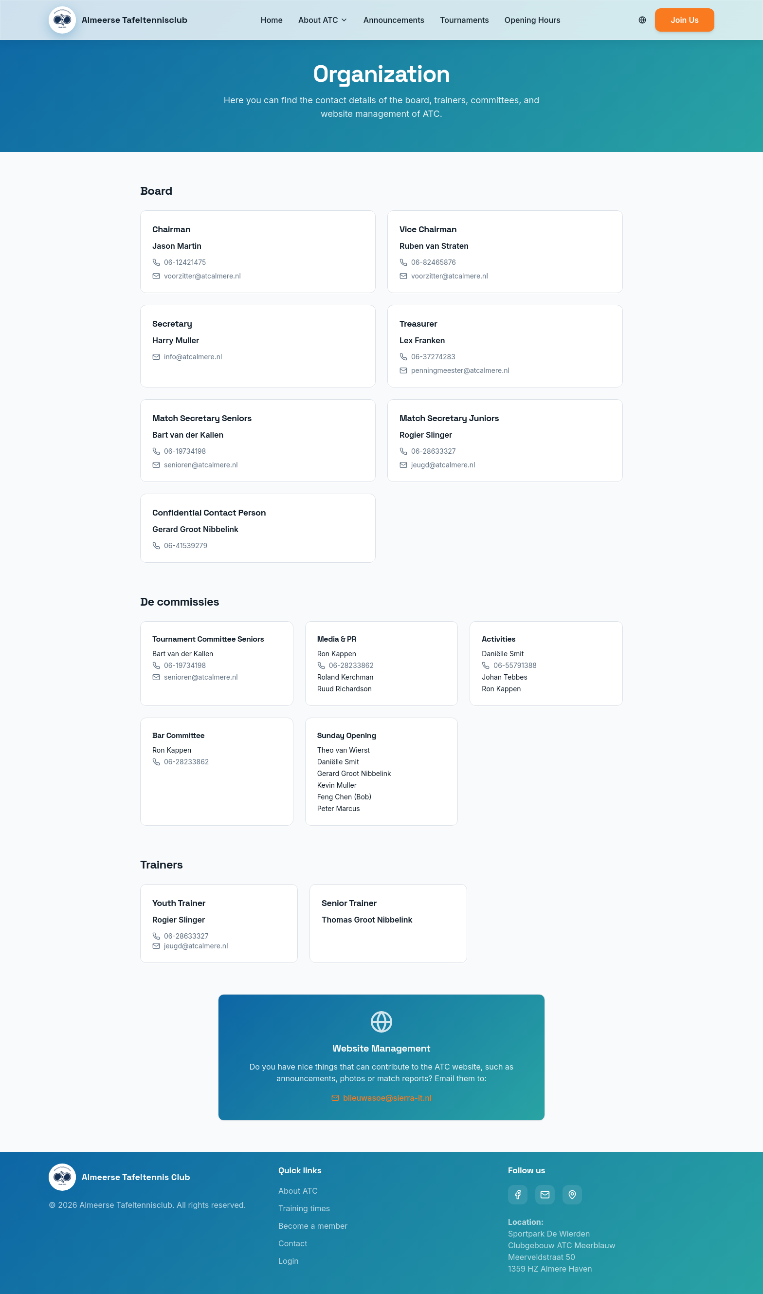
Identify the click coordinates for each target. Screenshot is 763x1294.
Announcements (393, 20)
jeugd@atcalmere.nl (437, 465)
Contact (292, 1243)
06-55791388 (509, 665)
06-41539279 (179, 545)
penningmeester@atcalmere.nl (454, 370)
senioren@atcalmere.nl (195, 465)
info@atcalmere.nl (187, 356)
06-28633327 (428, 451)
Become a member (312, 1226)
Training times (304, 1208)
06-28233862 (345, 665)
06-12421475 (179, 262)
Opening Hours (533, 20)
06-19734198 (179, 451)
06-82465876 (428, 262)
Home (272, 20)
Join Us (685, 20)
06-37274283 (427, 356)
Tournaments (464, 20)
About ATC (318, 20)
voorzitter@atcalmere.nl (196, 276)
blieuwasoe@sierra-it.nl (381, 1098)
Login (288, 1261)
